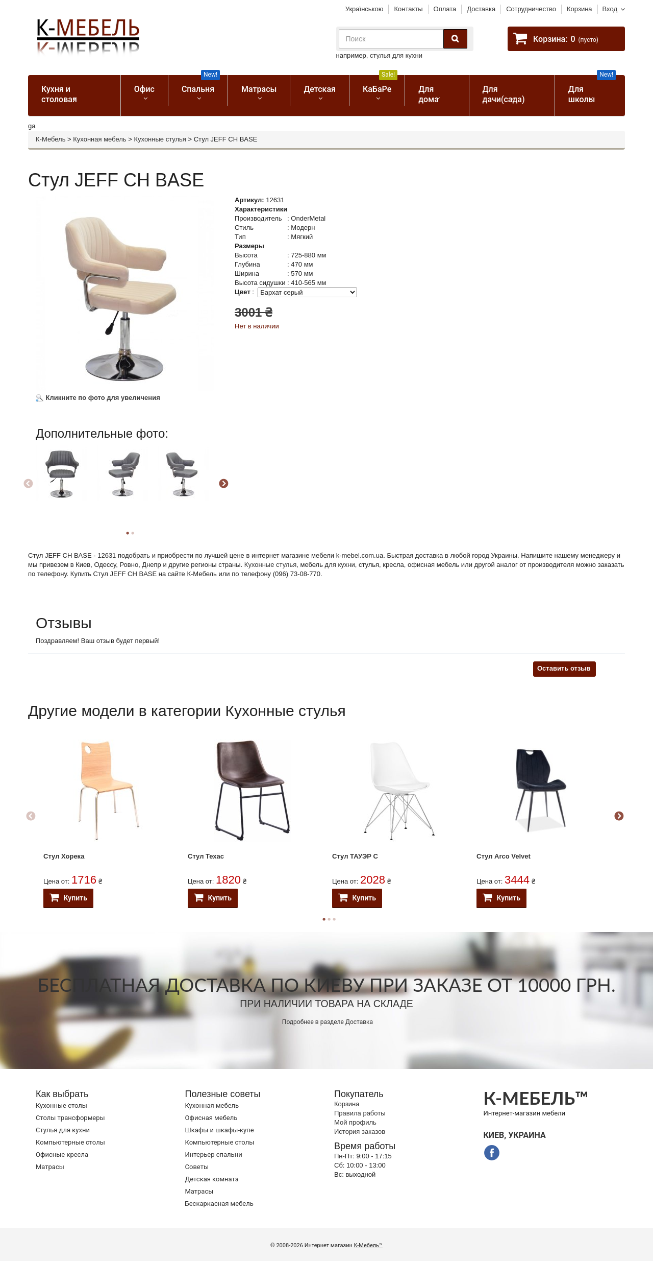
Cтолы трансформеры (70, 1118)
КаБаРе (380, 84)
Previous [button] (28, 484)
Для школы (592, 89)
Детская (320, 89)
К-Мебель (50, 139)
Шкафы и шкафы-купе (219, 1130)
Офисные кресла (62, 1154)
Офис (144, 89)
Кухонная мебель (99, 139)
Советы (197, 1167)
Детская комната (212, 1179)
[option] (65, 482)
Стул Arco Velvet (503, 856)
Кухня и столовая (59, 94)
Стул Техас (206, 856)
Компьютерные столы (70, 1142)
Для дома (428, 94)
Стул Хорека (63, 856)
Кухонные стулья (160, 139)
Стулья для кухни (63, 1130)
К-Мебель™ (368, 1245)
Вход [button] (609, 9)
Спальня (201, 84)
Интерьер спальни (213, 1154)
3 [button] (334, 919)
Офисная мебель (211, 1118)
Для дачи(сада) (504, 94)
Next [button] (223, 484)
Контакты (408, 9)
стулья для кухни (396, 55)
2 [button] (133, 533)
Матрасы (259, 89)
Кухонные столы (61, 1105)
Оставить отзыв (563, 668)
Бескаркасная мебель (219, 1203)
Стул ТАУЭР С (355, 856)
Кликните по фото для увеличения (98, 397)
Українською (364, 9)
